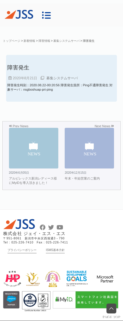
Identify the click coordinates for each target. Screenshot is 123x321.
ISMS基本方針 (55, 250)
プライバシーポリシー (22, 250)
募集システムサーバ (62, 78)
